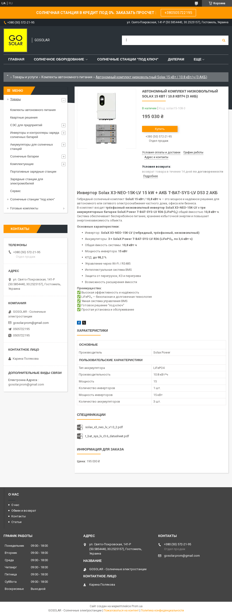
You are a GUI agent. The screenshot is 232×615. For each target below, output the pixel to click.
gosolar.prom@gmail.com (31, 323)
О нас (15, 505)
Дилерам (176, 59)
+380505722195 (178, 12)
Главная (16, 59)
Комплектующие (22, 164)
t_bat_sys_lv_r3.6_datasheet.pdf (107, 436)
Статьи (16, 522)
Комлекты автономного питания (66, 77)
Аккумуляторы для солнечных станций (31, 147)
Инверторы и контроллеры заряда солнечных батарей (34, 135)
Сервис (15, 191)
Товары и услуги (25, 77)
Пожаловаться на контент (121, 610)
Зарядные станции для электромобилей (26, 181)
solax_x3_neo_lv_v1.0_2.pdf (104, 427)
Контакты (18, 516)
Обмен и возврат (23, 510)
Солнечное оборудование (59, 59)
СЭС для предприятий (26, 125)
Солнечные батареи (24, 156)
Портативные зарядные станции (33, 171)
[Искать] (223, 40)
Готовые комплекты (24, 208)
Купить (160, 129)
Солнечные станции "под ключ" (127, 59)
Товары (15, 99)
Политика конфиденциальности (162, 610)
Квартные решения (23, 117)
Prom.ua (137, 606)
